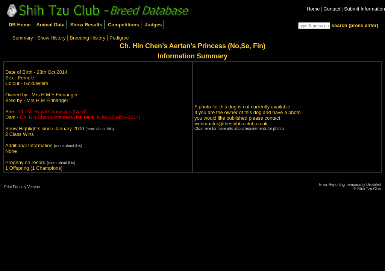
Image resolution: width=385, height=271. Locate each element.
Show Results (86, 24)
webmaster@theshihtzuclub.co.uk (231, 123)
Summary (22, 38)
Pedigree (119, 38)
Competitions (123, 24)
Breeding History (88, 38)
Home (313, 9)
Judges (153, 24)
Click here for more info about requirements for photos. (239, 128)
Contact (331, 9)
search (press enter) (355, 25)
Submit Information (364, 9)
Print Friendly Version (22, 187)
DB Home (20, 24)
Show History (51, 38)
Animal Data (50, 24)
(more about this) (99, 129)
